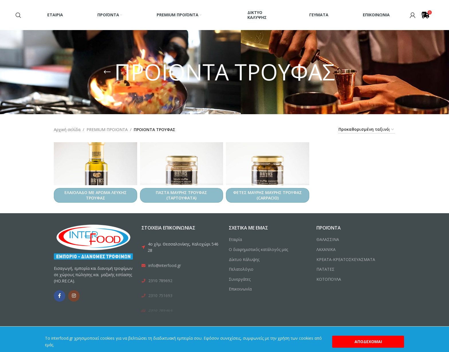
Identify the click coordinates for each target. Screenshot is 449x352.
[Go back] (107, 72)
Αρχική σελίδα (67, 129)
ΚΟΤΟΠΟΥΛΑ (328, 279)
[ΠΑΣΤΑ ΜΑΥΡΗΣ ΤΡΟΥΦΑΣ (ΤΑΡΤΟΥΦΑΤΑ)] (181, 163)
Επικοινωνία (240, 289)
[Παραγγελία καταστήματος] (366, 130)
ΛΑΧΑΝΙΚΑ (326, 249)
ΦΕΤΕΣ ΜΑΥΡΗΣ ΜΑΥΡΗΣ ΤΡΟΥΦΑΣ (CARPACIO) (267, 195)
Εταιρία (235, 239)
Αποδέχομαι (368, 341)
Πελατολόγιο (241, 269)
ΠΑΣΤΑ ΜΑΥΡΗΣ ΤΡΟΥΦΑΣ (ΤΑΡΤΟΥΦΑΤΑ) (181, 195)
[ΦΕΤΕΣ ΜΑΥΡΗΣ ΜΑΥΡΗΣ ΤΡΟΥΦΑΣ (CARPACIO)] (267, 163)
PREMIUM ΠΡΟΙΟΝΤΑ (107, 129)
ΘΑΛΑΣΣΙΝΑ (327, 239)
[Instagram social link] (74, 296)
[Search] (18, 15)
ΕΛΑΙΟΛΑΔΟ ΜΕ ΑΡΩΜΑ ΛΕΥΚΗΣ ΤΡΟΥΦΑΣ (95, 195)
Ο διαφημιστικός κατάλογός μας (258, 249)
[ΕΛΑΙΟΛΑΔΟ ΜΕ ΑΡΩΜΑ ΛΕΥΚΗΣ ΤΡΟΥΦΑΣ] (95, 163)
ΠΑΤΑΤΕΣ (325, 269)
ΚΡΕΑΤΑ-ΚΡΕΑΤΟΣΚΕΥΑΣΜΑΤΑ (345, 259)
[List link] (180, 248)
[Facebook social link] (59, 296)
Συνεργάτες (240, 279)
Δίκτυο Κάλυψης (244, 259)
